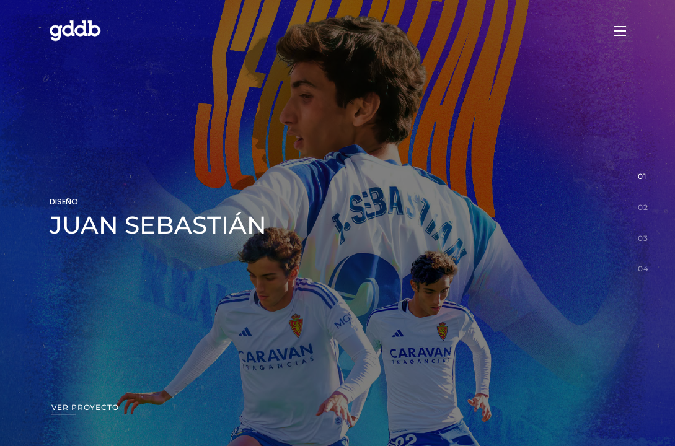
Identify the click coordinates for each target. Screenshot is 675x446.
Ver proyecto (85, 407)
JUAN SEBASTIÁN (158, 225)
